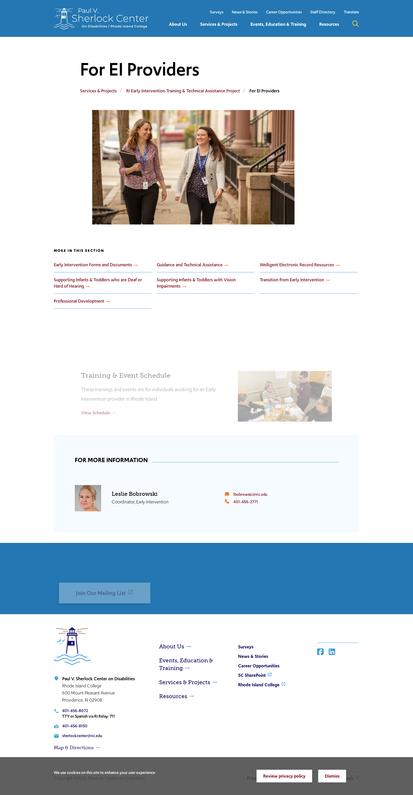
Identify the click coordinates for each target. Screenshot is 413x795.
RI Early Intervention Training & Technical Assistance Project (183, 91)
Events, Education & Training (186, 664)
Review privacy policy (284, 776)
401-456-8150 (74, 726)
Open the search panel (355, 24)
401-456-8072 (75, 710)
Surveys (216, 12)
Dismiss (332, 776)
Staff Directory (322, 12)
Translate (351, 12)
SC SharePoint (252, 675)
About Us (171, 646)
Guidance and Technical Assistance (190, 265)
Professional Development (79, 301)
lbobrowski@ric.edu (250, 494)
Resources (173, 696)
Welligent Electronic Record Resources (297, 265)
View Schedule (95, 421)
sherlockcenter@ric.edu (82, 735)
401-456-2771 (245, 501)
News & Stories (245, 12)
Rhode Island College (258, 685)
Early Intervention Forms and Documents (93, 265)
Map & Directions (74, 748)
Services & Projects (98, 91)
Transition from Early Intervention (292, 280)
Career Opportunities (284, 12)
